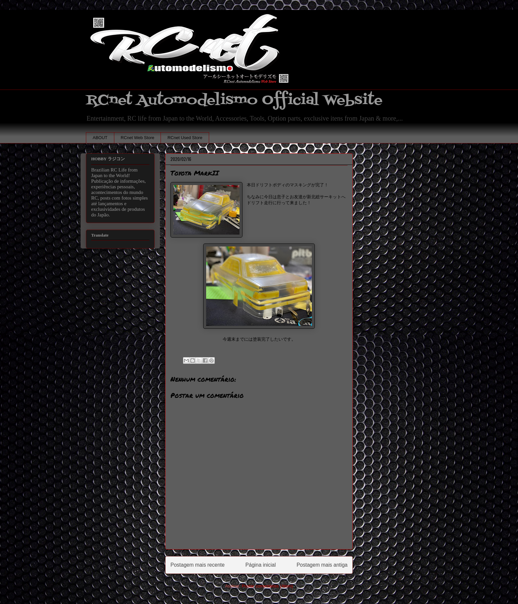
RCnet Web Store (137, 137)
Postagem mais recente (197, 565)
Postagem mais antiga (322, 565)
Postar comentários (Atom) (267, 586)
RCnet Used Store (185, 137)
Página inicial (260, 565)
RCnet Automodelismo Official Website (234, 100)
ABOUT (100, 137)
